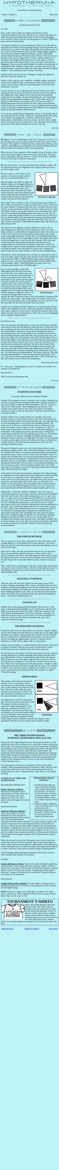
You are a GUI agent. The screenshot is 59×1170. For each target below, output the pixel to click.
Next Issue (53, 929)
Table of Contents (31, 929)
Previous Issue (7, 929)
